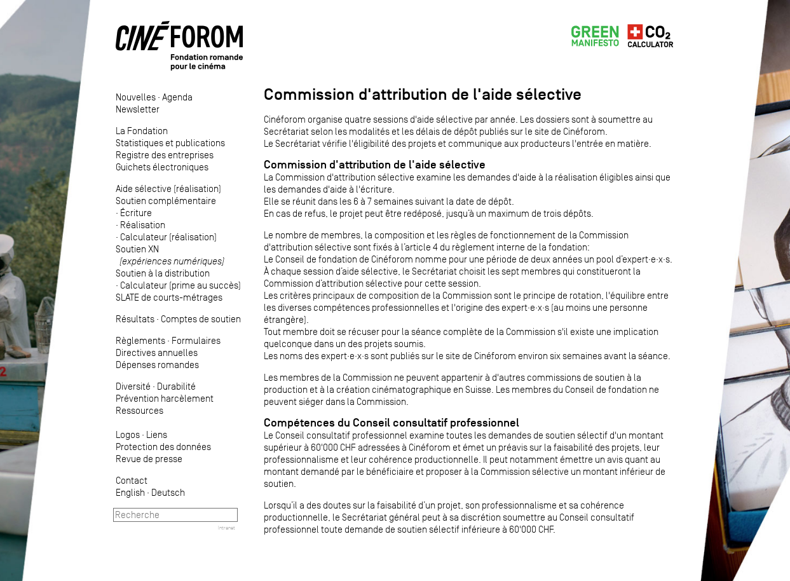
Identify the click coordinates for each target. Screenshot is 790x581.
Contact (131, 480)
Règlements (140, 340)
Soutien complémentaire (166, 200)
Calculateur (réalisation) (168, 236)
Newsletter (138, 109)
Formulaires (196, 340)
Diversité (133, 386)
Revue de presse (149, 458)
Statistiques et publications (170, 142)
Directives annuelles (157, 352)
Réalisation (142, 224)
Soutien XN (170, 254)
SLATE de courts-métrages (169, 297)
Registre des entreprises (165, 154)
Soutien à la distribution (163, 273)
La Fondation (142, 130)
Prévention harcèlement (165, 398)
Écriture (136, 212)
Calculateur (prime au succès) (180, 285)
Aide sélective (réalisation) (168, 188)
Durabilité (176, 386)
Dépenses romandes (157, 364)
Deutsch (168, 492)
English (130, 492)
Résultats (135, 318)
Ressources (139, 410)
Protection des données (163, 446)
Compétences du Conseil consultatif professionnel (391, 423)
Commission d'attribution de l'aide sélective (375, 165)
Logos (128, 434)
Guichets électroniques (162, 166)
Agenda (177, 97)
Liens (156, 434)
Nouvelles (136, 97)
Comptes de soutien (201, 318)
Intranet (226, 527)
